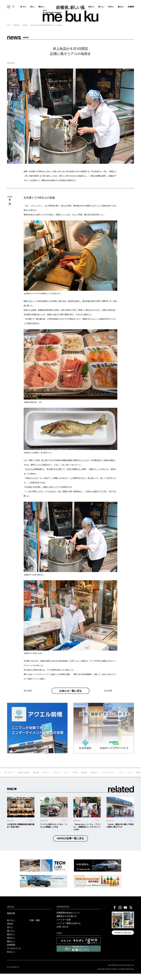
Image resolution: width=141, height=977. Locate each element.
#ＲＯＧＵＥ (53, 775)
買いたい (101, 7)
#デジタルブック (17, 775)
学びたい (111, 7)
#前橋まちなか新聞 (31, 775)
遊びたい (11, 941)
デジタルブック (14, 952)
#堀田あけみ (102, 775)
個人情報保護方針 (13, 970)
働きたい (121, 7)
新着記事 (16, 25)
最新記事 (11, 916)
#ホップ (129, 775)
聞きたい (41, 7)
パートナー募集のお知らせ (69, 926)
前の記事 (28, 695)
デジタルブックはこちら (122, 936)
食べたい (23, 7)
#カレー (74, 775)
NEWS (25, 25)
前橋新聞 (131, 7)
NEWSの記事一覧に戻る (70, 841)
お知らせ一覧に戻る (70, 692)
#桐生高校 (91, 775)
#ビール (137, 775)
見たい (32, 7)
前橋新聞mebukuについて (68, 916)
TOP (8, 25)
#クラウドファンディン (116, 775)
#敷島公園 (43, 775)
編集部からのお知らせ (67, 919)
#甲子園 (82, 775)
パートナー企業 (64, 923)
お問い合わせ (63, 930)
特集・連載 (35, 923)
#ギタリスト (64, 775)
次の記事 (108, 695)
